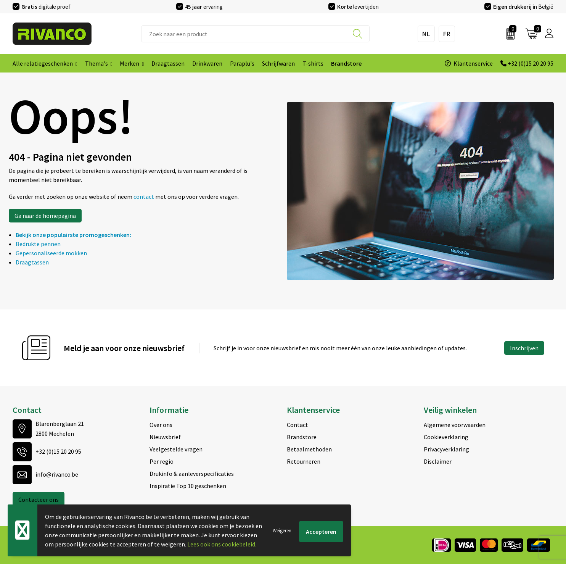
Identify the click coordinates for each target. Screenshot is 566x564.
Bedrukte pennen (38, 244)
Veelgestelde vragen (176, 449)
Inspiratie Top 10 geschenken (188, 486)
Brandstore (302, 437)
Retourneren (303, 461)
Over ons (161, 425)
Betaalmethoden (309, 449)
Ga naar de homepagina (45, 215)
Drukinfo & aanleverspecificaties (192, 473)
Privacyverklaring (446, 449)
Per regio (162, 461)
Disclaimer (438, 461)
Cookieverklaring (446, 437)
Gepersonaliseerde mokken (51, 253)
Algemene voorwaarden (455, 425)
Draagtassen (32, 262)
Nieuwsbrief (165, 437)
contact (144, 196)
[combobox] (255, 33)
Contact (297, 425)
